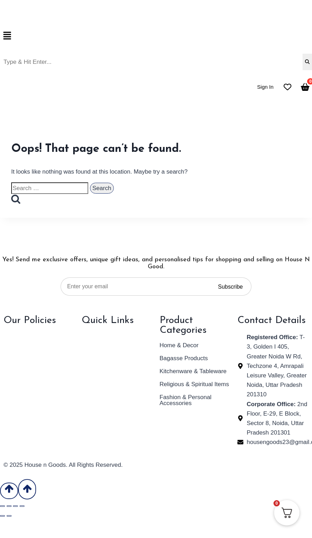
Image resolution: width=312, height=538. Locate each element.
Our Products (99, 361)
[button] (156, 36)
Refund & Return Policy (34, 348)
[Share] (15, 506)
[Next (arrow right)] (9, 516)
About (89, 348)
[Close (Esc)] (22, 506)
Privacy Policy (22, 335)
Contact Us (96, 374)
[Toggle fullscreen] (9, 506)
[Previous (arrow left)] (2, 516)
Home (89, 335)
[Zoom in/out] (2, 506)
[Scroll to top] (9, 491)
